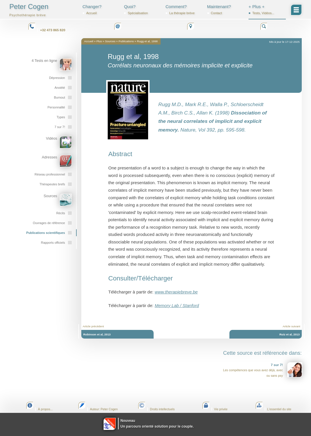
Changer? (101, 9)
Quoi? (142, 9)
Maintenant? (225, 9)
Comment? (184, 9)
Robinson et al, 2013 (97, 334)
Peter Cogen (28, 10)
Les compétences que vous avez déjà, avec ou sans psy (262, 369)
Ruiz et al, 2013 (289, 334)
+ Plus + (267, 9)
